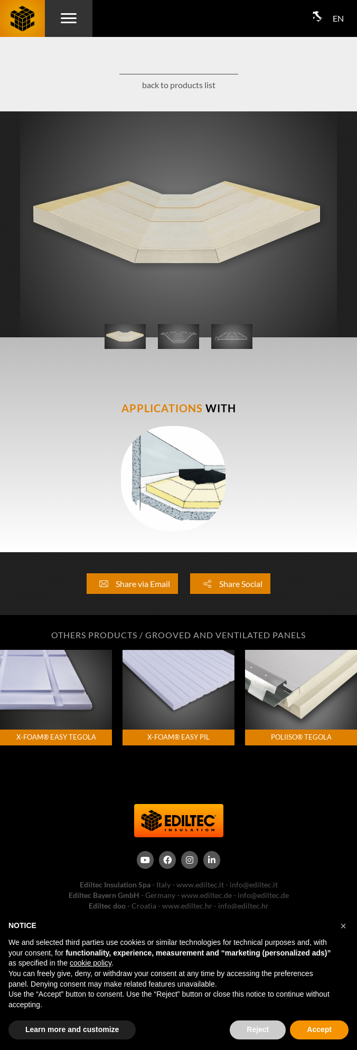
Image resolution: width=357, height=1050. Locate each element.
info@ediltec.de (263, 895)
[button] (343, 925)
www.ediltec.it (200, 884)
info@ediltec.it (254, 884)
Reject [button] (258, 1029)
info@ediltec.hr (243, 905)
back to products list (178, 85)
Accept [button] (319, 1029)
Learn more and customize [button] (72, 1029)
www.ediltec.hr (187, 905)
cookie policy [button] (90, 963)
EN (338, 18)
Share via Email (132, 583)
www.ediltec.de (206, 895)
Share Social (230, 583)
